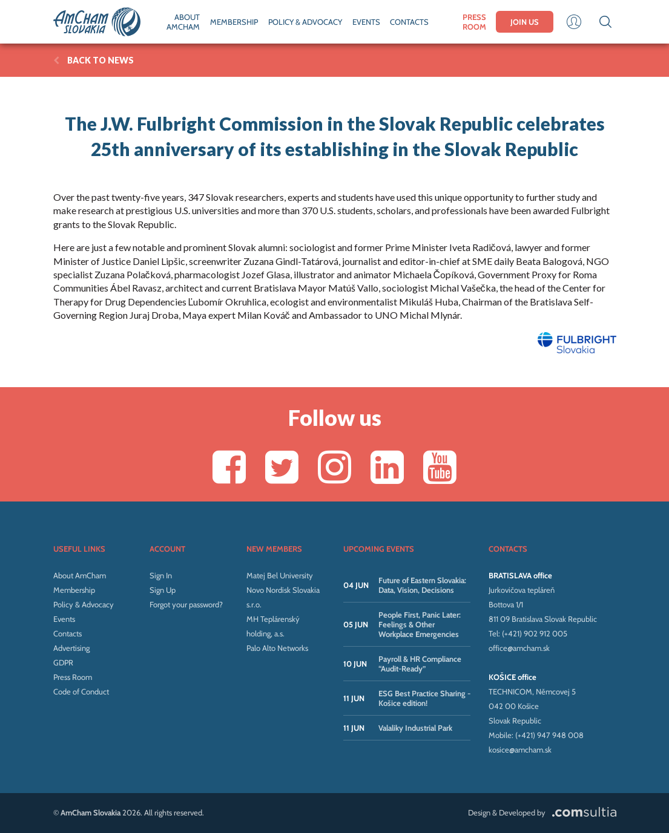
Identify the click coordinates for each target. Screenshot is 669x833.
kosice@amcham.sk (520, 749)
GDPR (63, 662)
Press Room (72, 677)
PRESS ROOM (474, 21)
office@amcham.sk (519, 648)
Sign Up (163, 590)
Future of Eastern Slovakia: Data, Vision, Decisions (422, 585)
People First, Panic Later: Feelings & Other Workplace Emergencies (419, 624)
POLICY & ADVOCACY (305, 22)
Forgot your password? (186, 604)
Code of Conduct (81, 691)
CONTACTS (409, 22)
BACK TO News (93, 60)
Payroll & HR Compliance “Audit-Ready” (419, 663)
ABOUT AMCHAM (183, 21)
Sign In (161, 575)
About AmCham (79, 575)
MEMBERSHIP (234, 22)
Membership (74, 590)
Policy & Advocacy (83, 604)
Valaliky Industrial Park (415, 728)
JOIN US (524, 22)
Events (64, 619)
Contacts (67, 633)
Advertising (71, 648)
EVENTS (366, 22)
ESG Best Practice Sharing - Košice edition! (424, 698)
